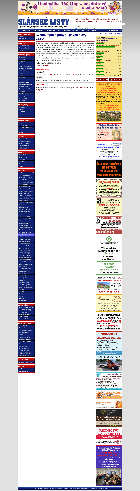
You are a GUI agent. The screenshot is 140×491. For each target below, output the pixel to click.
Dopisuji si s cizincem (25, 205)
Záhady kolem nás (24, 212)
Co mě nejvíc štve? (24, 230)
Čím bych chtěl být (24, 216)
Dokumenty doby (24, 82)
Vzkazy (21, 114)
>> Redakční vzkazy (25, 175)
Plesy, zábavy (23, 125)
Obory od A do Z (23, 37)
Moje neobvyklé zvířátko (26, 198)
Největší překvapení (24, 241)
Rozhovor (21, 298)
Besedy (21, 132)
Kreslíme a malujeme (25, 339)
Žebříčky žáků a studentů (26, 184)
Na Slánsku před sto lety (26, 84)
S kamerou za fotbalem (25, 362)
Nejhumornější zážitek (25, 239)
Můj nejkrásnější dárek (25, 264)
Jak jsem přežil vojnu (25, 353)
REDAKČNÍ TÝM (49, 31)
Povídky (21, 291)
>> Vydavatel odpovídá (26, 182)
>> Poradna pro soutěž (26, 177)
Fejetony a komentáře (25, 330)
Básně (21, 296)
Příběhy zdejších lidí (25, 66)
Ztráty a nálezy (23, 157)
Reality (21, 166)
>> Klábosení (23, 180)
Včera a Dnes (100, 67)
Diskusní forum (23, 371)
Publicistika (22, 59)
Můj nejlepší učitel (24, 351)
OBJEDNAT (22, 39)
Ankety (21, 50)
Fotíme (21, 335)
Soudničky (22, 77)
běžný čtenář (40, 90)
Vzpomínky (22, 107)
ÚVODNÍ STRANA (25, 31)
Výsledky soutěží (24, 143)
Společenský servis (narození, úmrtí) (107, 45)
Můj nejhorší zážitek (24, 243)
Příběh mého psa (24, 193)
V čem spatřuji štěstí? (25, 232)
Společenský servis (24, 46)
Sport (20, 75)
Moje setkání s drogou (25, 218)
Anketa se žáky (23, 301)
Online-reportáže (24, 96)
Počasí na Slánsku (24, 48)
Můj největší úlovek (24, 189)
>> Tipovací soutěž (24, 186)
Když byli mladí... (24, 87)
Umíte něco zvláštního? (26, 287)
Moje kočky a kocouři (25, 196)
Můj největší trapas (24, 250)
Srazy (20, 116)
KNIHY (93, 31)
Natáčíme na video (24, 337)
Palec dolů (22, 328)
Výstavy (21, 130)
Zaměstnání (22, 159)
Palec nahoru (23, 325)
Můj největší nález (24, 237)
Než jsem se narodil (24, 255)
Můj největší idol (23, 207)
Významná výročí (101, 70)
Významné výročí (24, 100)
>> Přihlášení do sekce (26, 307)
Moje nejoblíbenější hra (25, 227)
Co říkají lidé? (23, 71)
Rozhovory (22, 64)
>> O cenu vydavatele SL (26, 173)
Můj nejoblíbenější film (25, 225)
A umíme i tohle (23, 344)
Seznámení (22, 161)
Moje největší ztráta (24, 248)
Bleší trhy (21, 164)
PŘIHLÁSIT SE (115, 31)
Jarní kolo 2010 (23, 319)
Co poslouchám (23, 223)
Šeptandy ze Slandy (25, 93)
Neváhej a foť (23, 278)
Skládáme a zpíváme (25, 341)
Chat (20, 369)
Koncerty (21, 123)
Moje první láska (23, 271)
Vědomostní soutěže (25, 141)
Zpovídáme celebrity (25, 89)
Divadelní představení (25, 127)
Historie (21, 80)
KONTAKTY (38, 31)
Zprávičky (21, 61)
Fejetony (21, 289)
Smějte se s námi (24, 146)
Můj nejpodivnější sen (25, 257)
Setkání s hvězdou (24, 209)
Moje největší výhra (24, 246)
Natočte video (23, 280)
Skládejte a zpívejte (24, 285)
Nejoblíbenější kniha (25, 269)
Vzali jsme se (23, 346)
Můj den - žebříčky (24, 314)
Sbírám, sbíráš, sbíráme (26, 191)
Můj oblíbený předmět (25, 221)
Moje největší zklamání (25, 259)
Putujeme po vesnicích (25, 68)
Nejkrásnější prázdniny (25, 262)
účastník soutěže (81, 87)
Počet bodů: (40, 72)
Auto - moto (22, 155)
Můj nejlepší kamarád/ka (26, 202)
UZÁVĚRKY (85, 31)
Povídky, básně (23, 332)
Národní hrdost (23, 266)
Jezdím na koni (23, 200)
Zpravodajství (23, 57)
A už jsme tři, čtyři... (24, 348)
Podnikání (22, 91)
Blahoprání (22, 109)
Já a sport (22, 273)
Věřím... (21, 214)
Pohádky (21, 294)
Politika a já (22, 275)
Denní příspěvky (23, 316)
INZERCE (75, 31)
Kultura (21, 73)
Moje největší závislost (26, 234)
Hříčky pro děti (23, 148)
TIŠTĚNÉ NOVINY (63, 31)
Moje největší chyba (24, 253)
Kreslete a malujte (24, 282)
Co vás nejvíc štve (24, 355)
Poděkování (22, 112)
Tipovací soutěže (24, 139)
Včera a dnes (23, 98)
